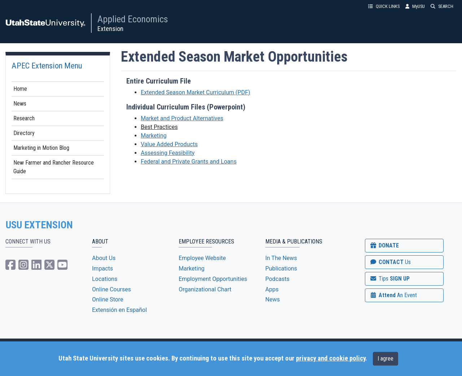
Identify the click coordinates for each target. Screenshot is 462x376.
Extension (110, 28)
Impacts (102, 268)
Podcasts (277, 279)
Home (20, 88)
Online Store (107, 299)
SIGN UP (389, 278)
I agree (385, 358)
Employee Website (202, 258)
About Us (104, 258)
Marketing (153, 135)
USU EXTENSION (39, 225)
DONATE (384, 245)
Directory (24, 133)
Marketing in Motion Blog (41, 147)
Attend (393, 295)
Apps (272, 289)
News (19, 103)
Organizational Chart (205, 289)
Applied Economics (132, 19)
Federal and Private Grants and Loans (188, 161)
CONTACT (390, 262)
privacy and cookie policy (330, 358)
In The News (281, 258)
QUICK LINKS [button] (384, 6)
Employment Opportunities (213, 279)
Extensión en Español (119, 309)
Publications (281, 268)
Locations (104, 279)
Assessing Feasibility (168, 152)
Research (24, 118)
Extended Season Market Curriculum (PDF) (195, 92)
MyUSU (415, 6)
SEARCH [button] (442, 6)
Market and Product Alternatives (182, 118)
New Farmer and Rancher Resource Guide (53, 167)
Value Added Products (169, 144)
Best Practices (159, 127)
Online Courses (111, 289)
